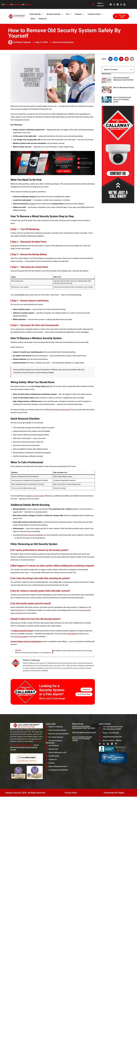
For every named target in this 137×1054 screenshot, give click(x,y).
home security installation (33, 535)
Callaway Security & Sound (23, 631)
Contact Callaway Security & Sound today (26, 641)
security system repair (62, 410)
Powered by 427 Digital (114, 793)
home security (72, 634)
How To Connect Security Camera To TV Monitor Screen (122, 100)
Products (79, 14)
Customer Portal (95, 14)
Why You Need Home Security (123, 87)
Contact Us (42, 19)
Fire (69, 14)
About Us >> (38, 741)
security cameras (21, 637)
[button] (110, 59)
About (33, 19)
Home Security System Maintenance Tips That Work (83, 727)
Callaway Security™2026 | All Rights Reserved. (25, 793)
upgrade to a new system (35, 496)
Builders (28, 4)
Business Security (55, 14)
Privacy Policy (71, 793)
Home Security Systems (24, 745)
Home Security (36, 14)
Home (12, 745)
